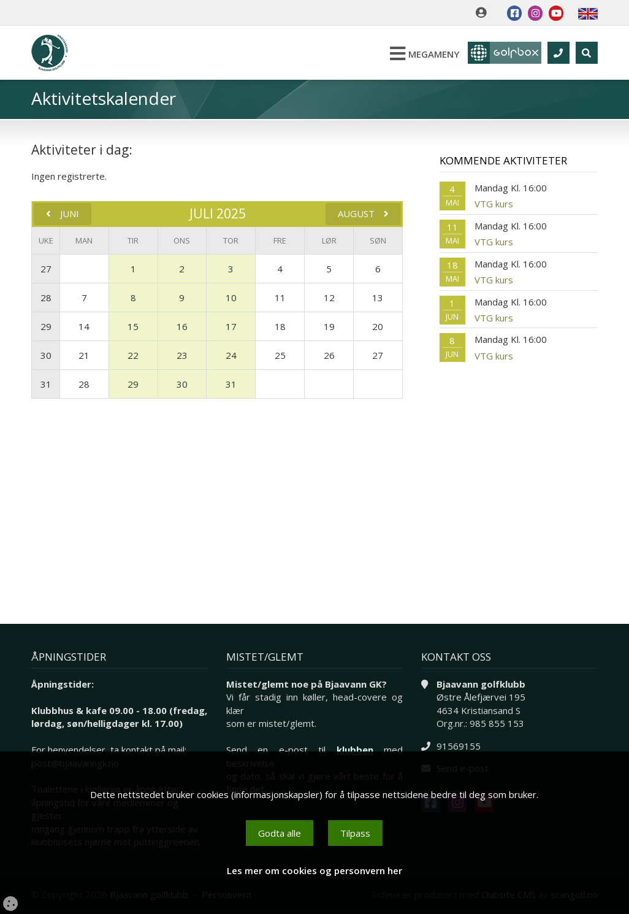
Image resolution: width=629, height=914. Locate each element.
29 (45, 326)
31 (45, 384)
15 (133, 326)
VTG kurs (494, 204)
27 (45, 269)
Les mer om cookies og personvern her (314, 870)
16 (182, 326)
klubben (355, 749)
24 (231, 355)
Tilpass (355, 833)
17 (231, 326)
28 (45, 297)
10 (231, 297)
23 (182, 355)
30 (45, 355)
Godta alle (279, 833)
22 (133, 355)
